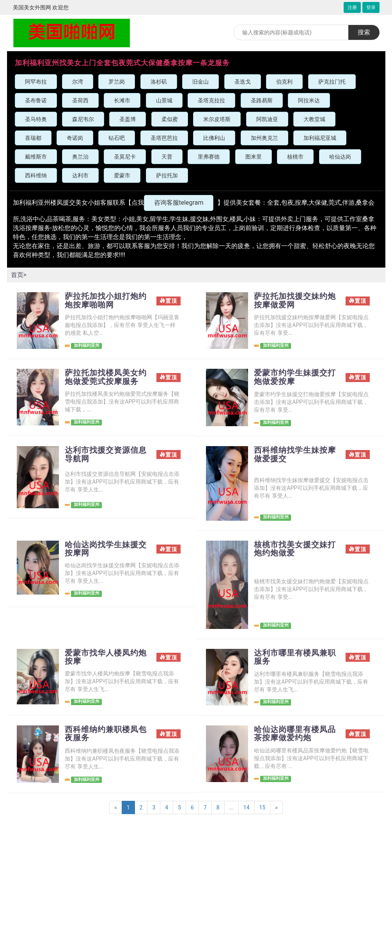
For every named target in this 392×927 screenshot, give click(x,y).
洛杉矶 (159, 82)
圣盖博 (127, 119)
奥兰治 (80, 157)
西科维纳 (36, 175)
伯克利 (284, 82)
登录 (371, 7)
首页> (19, 275)
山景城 (164, 100)
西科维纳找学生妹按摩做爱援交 (295, 454)
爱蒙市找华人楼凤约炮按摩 (106, 657)
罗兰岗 (116, 82)
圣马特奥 (36, 119)
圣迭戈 (242, 82)
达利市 (80, 175)
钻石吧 (116, 138)
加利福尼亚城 (319, 138)
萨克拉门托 (332, 82)
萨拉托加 (167, 175)
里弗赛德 (209, 157)
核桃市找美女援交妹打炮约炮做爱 (295, 549)
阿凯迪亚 (267, 119)
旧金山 (200, 82)
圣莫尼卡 (125, 157)
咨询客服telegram (179, 202)
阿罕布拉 (36, 82)
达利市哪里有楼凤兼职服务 (295, 657)
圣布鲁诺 (36, 100)
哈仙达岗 (340, 157)
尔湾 (77, 82)
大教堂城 (314, 119)
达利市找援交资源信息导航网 (106, 454)
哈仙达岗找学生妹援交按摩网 (106, 549)
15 (262, 807)
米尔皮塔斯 (217, 119)
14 (246, 807)
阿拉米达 (309, 100)
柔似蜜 (169, 119)
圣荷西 (80, 100)
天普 (166, 157)
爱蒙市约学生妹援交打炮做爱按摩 (295, 377)
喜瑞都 (33, 138)
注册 (352, 7)
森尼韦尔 (83, 119)
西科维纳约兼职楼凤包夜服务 (106, 734)
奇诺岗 (75, 138)
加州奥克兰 (264, 138)
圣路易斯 (262, 100)
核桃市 (295, 157)
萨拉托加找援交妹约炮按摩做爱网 (295, 300)
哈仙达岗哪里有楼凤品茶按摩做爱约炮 (295, 734)
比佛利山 (214, 138)
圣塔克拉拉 (211, 100)
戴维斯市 (36, 157)
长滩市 (122, 100)
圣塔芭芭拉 (164, 138)
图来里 (253, 157)
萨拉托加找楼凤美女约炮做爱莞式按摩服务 (106, 377)
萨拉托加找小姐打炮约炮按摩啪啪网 (106, 300)
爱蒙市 (122, 175)
